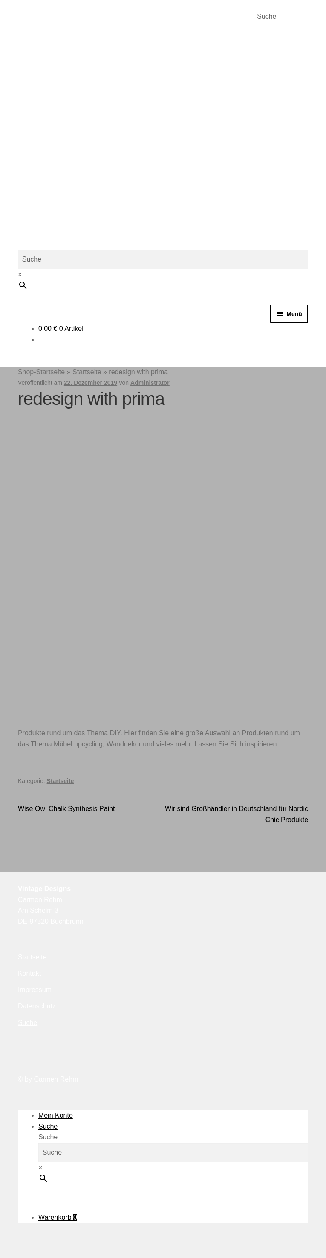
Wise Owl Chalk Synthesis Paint (66, 808)
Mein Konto (55, 1115)
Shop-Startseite (41, 372)
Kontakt (29, 973)
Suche (266, 16)
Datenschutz (37, 1006)
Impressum (35, 989)
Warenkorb (57, 1217)
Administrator (150, 382)
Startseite (86, 372)
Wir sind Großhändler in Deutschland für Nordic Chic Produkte (236, 813)
